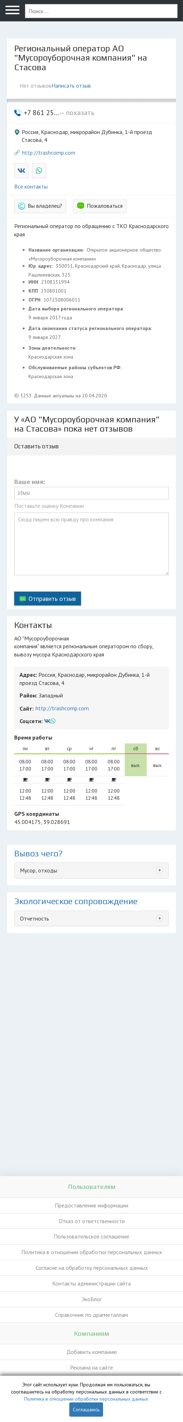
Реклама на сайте (91, 1367)
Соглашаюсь (86, 1409)
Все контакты (31, 186)
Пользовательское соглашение (91, 1236)
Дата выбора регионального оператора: (76, 308)
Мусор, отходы (38, 870)
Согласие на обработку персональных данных (92, 1267)
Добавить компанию (91, 1351)
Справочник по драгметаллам (91, 1314)
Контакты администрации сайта (91, 1283)
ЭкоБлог (92, 1299)
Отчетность (34, 918)
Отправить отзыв (52, 598)
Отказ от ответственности (92, 1221)
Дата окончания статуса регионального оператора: (91, 328)
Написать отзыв (71, 85)
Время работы (33, 737)
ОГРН (35, 300)
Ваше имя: (29, 482)
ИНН (34, 282)
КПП (33, 291)
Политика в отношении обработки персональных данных (91, 1252)
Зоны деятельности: (53, 348)
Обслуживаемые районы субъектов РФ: (75, 367)
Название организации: (56, 250)
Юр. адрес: (41, 266)
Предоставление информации (91, 1205)
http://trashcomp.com (48, 152)
